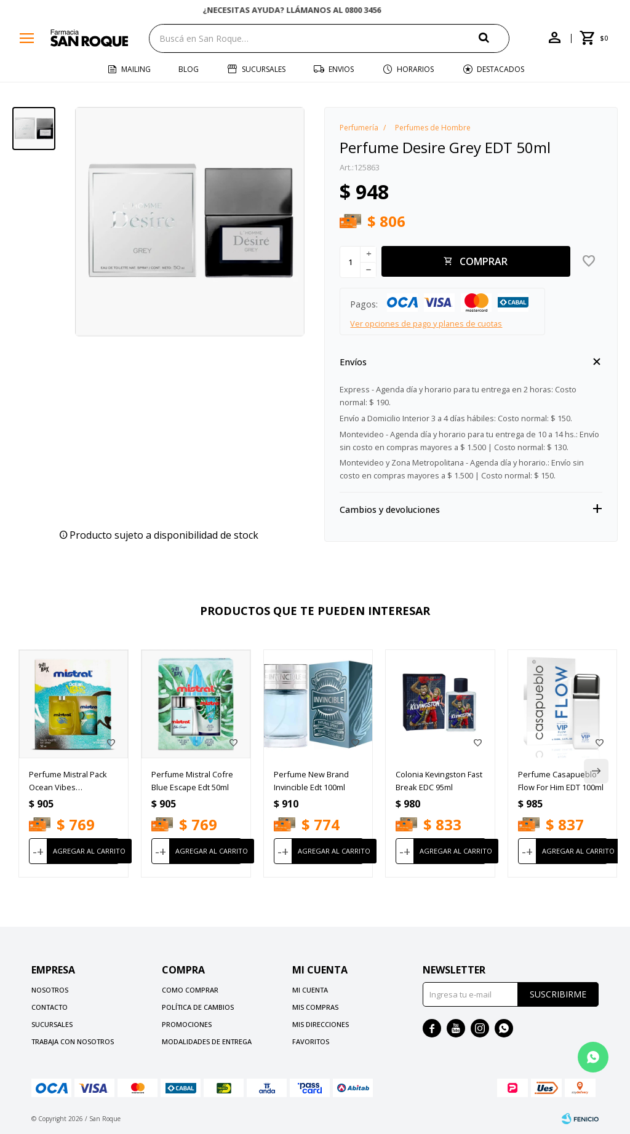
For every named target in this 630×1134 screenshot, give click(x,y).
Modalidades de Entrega (207, 1041)
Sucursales (263, 69)
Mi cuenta (310, 989)
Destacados (500, 69)
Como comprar (190, 989)
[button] (494, 38)
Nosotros (49, 989)
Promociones (187, 1024)
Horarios (415, 69)
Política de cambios (198, 1007)
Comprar (484, 261)
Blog (188, 69)
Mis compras (315, 1007)
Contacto (49, 1007)
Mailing (136, 69)
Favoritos (310, 1041)
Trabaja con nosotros (72, 1041)
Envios (341, 69)
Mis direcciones (320, 1024)
